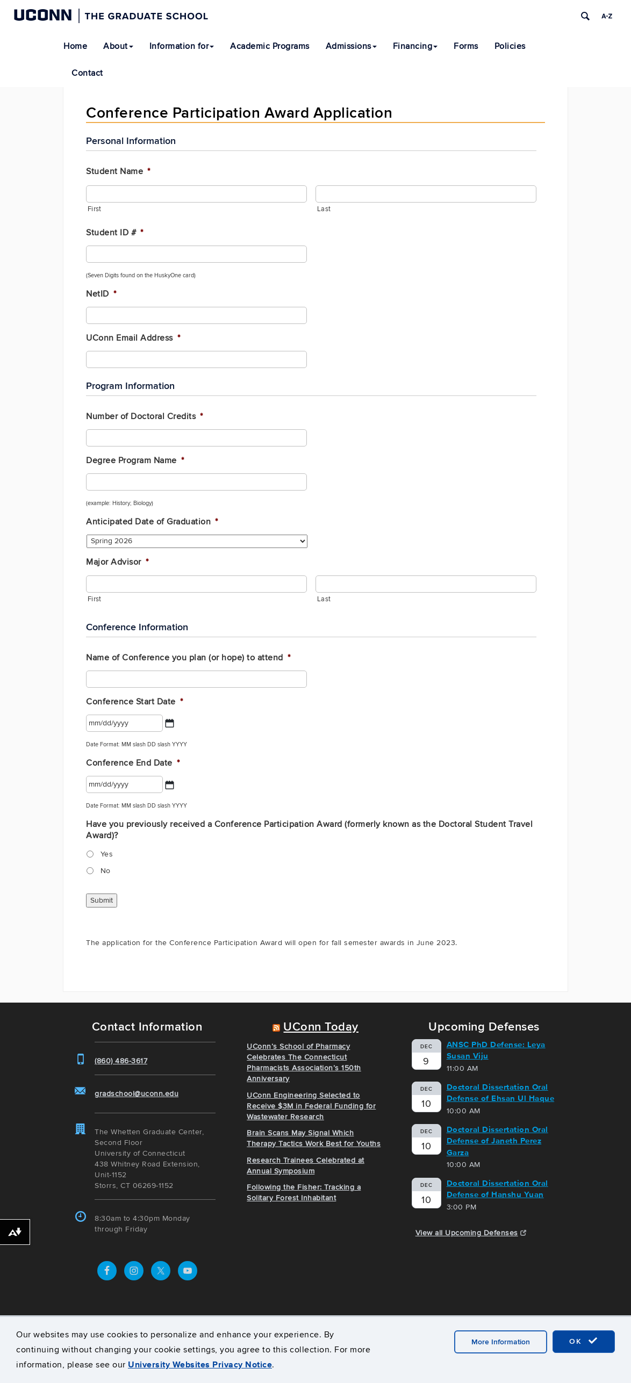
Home (75, 46)
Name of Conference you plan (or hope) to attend (188, 657)
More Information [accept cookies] (500, 1341)
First (94, 209)
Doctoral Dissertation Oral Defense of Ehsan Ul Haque (501, 1092)
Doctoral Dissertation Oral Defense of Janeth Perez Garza (497, 1140)
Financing (415, 46)
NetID (101, 294)
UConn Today (320, 1027)
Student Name (118, 171)
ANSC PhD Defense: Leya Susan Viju (496, 1050)
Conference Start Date (134, 701)
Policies (510, 46)
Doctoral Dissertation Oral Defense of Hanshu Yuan (497, 1188)
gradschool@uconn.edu (136, 1093)
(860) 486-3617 (121, 1060)
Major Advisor (117, 562)
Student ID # (115, 232)
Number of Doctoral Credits (144, 416)
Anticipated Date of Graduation (152, 521)
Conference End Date (133, 763)
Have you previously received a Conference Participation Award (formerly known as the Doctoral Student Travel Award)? (309, 830)
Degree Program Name (135, 460)
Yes (107, 854)
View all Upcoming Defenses (471, 1232)
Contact (87, 73)
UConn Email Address (133, 338)
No (106, 870)
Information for (181, 46)
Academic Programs (270, 46)
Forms (466, 46)
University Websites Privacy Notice (200, 1364)
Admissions (351, 46)
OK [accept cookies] (583, 1341)
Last (324, 209)
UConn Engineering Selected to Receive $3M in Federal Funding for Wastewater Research (311, 1106)
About (118, 46)
